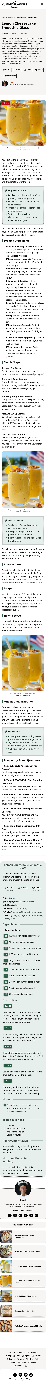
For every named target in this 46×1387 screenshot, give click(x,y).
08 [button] (6, 982)
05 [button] (6, 960)
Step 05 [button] (8, 1081)
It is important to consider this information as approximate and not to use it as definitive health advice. (23, 1170)
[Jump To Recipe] (9, 76)
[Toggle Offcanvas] (42, 4)
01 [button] (6, 936)
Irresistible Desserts (19, 33)
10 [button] (6, 994)
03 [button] (6, 948)
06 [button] (6, 970)
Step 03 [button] (8, 1047)
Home (3, 17)
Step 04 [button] (8, 1065)
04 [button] (6, 954)
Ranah (12, 898)
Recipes (10, 17)
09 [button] (6, 988)
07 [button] (6, 976)
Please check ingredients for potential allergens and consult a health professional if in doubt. (23, 1149)
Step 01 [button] (8, 1006)
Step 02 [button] (8, 1028)
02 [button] (6, 942)
